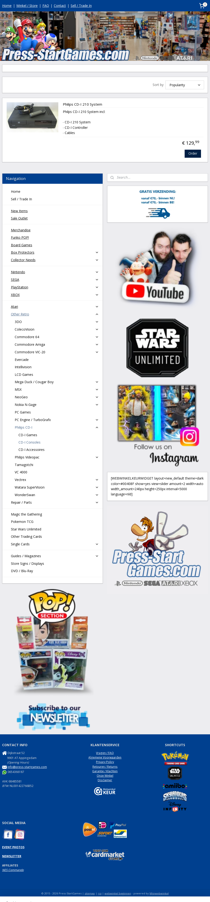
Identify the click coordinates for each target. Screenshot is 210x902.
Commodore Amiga (57, 344)
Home (7, 5)
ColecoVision (57, 329)
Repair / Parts (55, 502)
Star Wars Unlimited (26, 529)
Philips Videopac (57, 457)
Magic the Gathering (26, 514)
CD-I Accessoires (31, 449)
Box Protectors (55, 252)
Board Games (21, 245)
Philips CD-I (57, 427)
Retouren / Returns (105, 767)
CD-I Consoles (29, 442)
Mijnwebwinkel (159, 893)
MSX (57, 389)
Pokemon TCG (22, 521)
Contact (60, 5)
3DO (57, 321)
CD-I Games (27, 435)
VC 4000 (21, 472)
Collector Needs (55, 260)
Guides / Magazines (55, 556)
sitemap (90, 893)
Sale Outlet (19, 218)
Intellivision (23, 367)
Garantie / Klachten (105, 771)
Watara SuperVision (57, 487)
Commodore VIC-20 (57, 352)
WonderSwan (57, 495)
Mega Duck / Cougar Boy (57, 382)
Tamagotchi (24, 464)
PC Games (23, 412)
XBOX (55, 294)
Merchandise (21, 230)
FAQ (45, 5)
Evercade (22, 359)
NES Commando (13, 870)
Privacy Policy (105, 762)
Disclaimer (105, 780)
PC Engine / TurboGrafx (57, 419)
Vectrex (57, 479)
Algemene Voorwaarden (104, 757)
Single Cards (55, 544)
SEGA (55, 279)
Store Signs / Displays (27, 563)
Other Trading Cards (26, 536)
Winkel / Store (27, 5)
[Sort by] (185, 85)
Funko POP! (20, 237)
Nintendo (55, 272)
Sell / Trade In (81, 5)
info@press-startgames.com (27, 767)
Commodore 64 (57, 337)
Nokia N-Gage (57, 404)
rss (99, 893)
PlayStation (55, 287)
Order (192, 153)
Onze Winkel (105, 776)
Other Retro (55, 314)
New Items (19, 211)
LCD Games (24, 374)
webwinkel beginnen (118, 893)
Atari (55, 306)
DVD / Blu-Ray (22, 571)
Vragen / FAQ (105, 753)
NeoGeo (57, 397)
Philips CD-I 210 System (82, 104)
